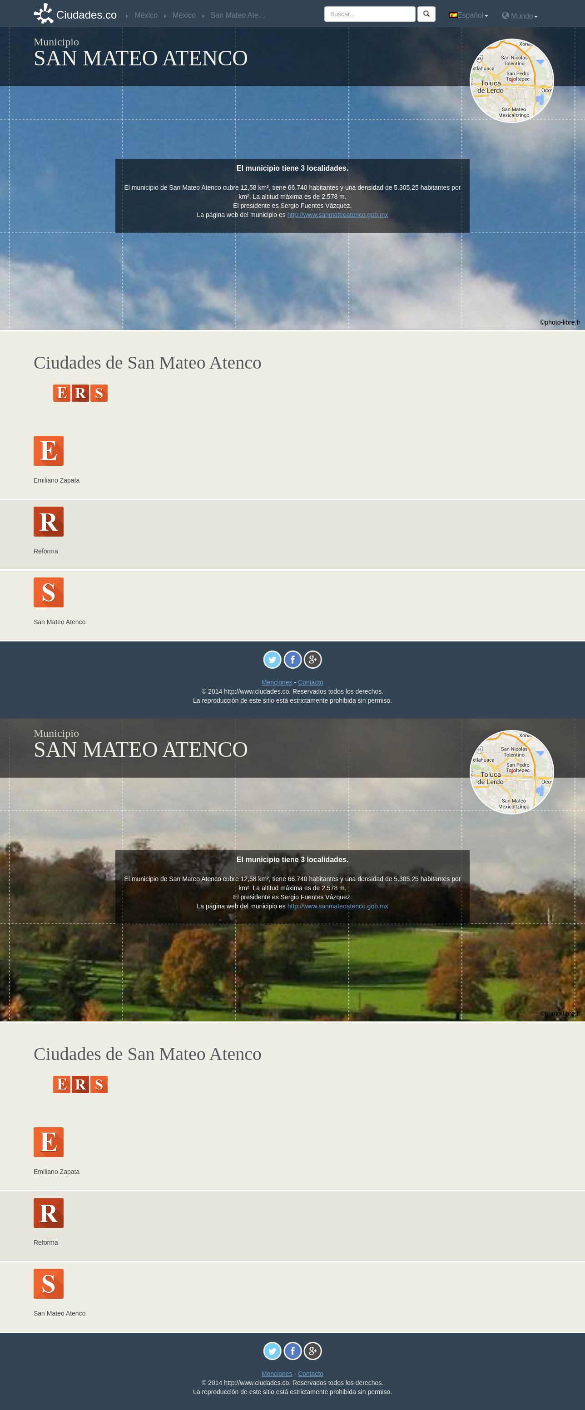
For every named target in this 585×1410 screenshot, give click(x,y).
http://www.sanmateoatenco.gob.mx (338, 214)
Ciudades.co (86, 15)
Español (468, 15)
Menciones (277, 682)
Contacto (310, 682)
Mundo (520, 15)
